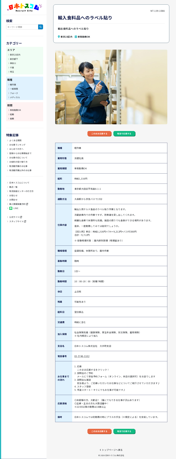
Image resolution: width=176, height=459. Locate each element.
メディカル (15, 97)
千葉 (12, 67)
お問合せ (13, 199)
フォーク (14, 93)
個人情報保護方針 (18, 203)
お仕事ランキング (17, 144)
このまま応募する (91, 135)
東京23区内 (15, 54)
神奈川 (13, 63)
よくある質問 (15, 140)
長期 (12, 118)
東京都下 (14, 58)
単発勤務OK (15, 109)
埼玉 (12, 71)
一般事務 (14, 88)
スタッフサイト (17, 221)
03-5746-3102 (82, 360)
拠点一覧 (13, 186)
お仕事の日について (18, 157)
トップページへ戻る (111, 449)
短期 (12, 114)
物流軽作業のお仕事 (18, 166)
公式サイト (15, 216)
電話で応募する (133, 135)
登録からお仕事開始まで (20, 153)
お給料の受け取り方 (18, 161)
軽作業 (13, 84)
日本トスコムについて (19, 182)
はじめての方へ (16, 148)
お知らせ (13, 195)
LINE (13, 208)
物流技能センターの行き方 (21, 191)
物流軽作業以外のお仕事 (20, 170)
